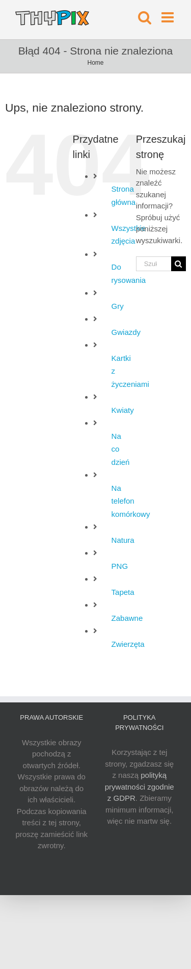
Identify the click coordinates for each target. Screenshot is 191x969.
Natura (123, 540)
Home (95, 62)
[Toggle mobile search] (144, 17)
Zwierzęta (128, 644)
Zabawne (127, 618)
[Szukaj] (178, 263)
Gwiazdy (126, 332)
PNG (120, 566)
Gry (118, 306)
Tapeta (123, 592)
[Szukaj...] (153, 263)
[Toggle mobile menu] (168, 17)
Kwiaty (123, 410)
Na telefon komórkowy (131, 501)
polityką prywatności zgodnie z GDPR (139, 786)
